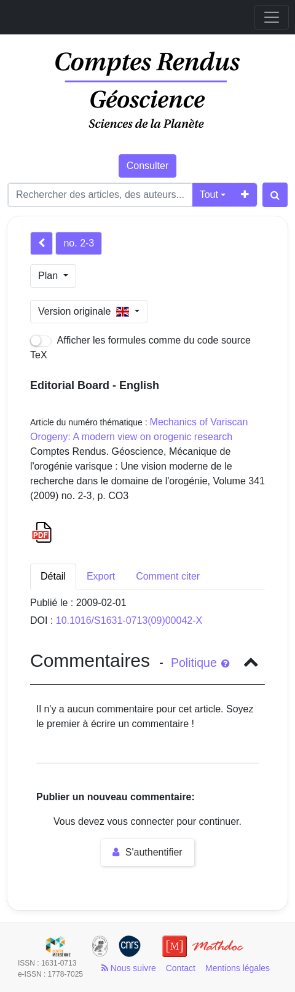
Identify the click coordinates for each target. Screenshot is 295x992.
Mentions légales (237, 968)
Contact (180, 968)
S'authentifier (147, 852)
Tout (209, 194)
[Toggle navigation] (271, 17)
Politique (200, 662)
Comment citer (168, 576)
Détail (53, 576)
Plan (49, 275)
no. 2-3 (78, 243)
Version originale (85, 311)
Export (101, 576)
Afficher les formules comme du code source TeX (140, 347)
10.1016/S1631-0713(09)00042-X (129, 620)
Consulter (147, 165)
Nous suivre (128, 968)
